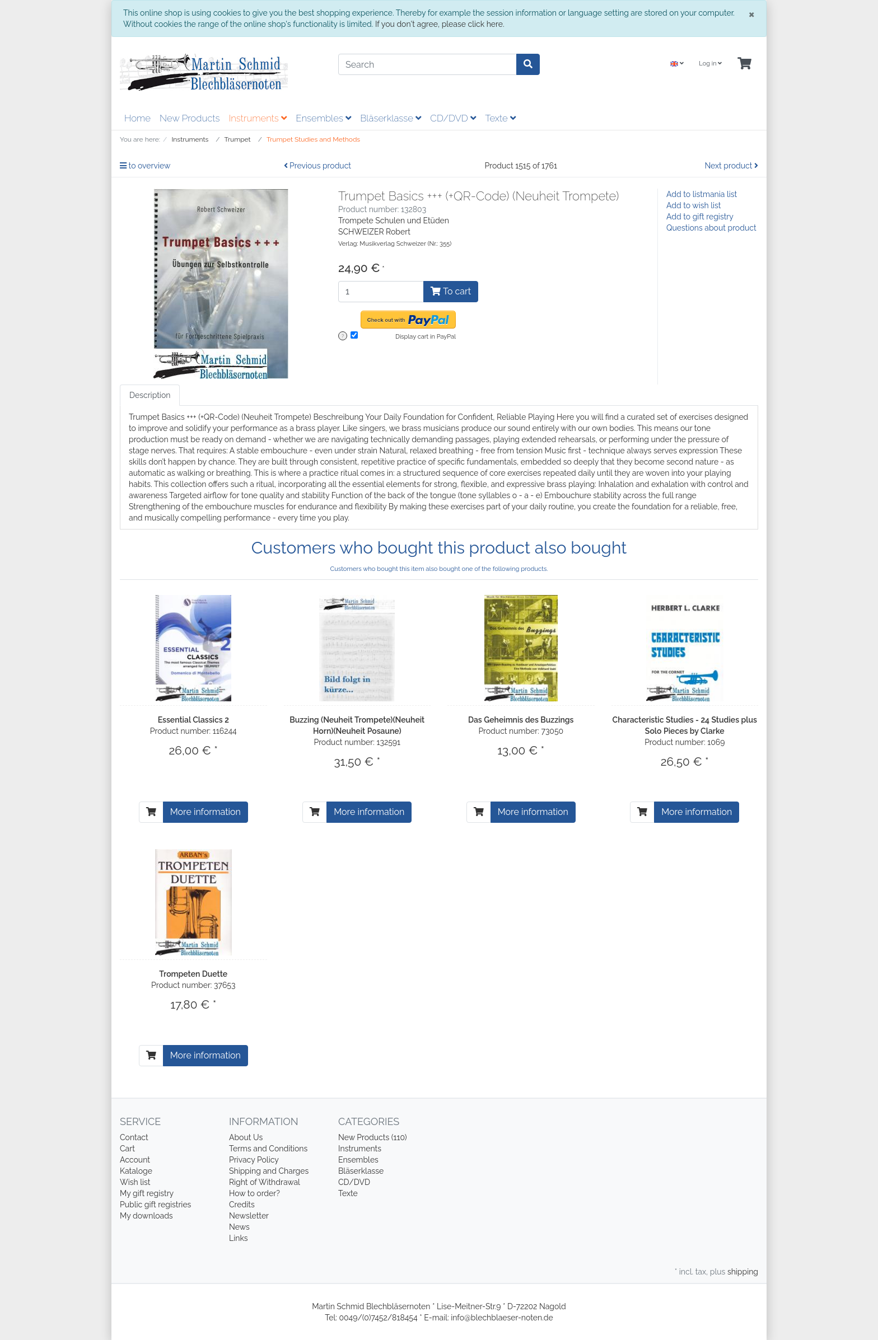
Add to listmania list (701, 194)
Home (137, 118)
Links (238, 1238)
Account (135, 1159)
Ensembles (323, 118)
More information (205, 812)
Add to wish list (693, 205)
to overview (145, 165)
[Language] (677, 64)
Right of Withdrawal (264, 1182)
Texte (500, 118)
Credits (242, 1204)
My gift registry (147, 1193)
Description (149, 395)
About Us (246, 1137)
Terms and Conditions (268, 1148)
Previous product (318, 165)
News (239, 1226)
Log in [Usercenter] (710, 63)
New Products (190, 118)
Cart (127, 1148)
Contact (134, 1137)
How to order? (254, 1193)
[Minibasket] (744, 64)
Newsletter (249, 1215)
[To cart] (151, 812)
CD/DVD (453, 118)
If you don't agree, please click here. (440, 24)
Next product (731, 165)
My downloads (146, 1215)
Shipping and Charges (269, 1170)
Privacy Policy (254, 1159)
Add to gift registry (700, 216)
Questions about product (711, 227)
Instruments (257, 118)
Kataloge (136, 1170)
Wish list (135, 1182)
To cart (451, 291)
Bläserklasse (390, 118)
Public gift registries (155, 1204)
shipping (742, 1271)
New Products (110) (372, 1137)
